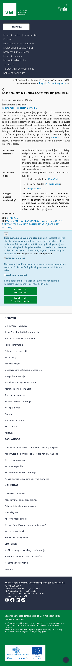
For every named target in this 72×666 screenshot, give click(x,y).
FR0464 (55, 137)
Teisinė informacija (14, 344)
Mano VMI (53, 179)
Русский (51, 83)
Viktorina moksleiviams (16, 518)
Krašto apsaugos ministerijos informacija (25, 550)
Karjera (8, 414)
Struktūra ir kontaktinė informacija (22, 332)
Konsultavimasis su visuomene (20, 338)
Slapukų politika (24, 253)
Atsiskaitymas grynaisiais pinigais (21, 500)
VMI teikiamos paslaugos (17, 460)
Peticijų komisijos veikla (16, 351)
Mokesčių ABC (12, 512)
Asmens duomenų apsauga (18, 401)
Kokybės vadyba (12, 363)
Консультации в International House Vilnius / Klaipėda (31, 453)
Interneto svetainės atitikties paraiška (23, 556)
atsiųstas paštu (34, 188)
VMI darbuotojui (52, 184)
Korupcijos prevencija (15, 376)
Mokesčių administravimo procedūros (23, 370)
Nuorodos (9, 569)
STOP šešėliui (11, 544)
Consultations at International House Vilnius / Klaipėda (31, 447)
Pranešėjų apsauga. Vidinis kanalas (21, 382)
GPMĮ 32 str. (12, 218)
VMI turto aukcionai (14, 531)
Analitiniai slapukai (15, 275)
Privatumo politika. (43, 253)
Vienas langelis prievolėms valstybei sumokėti (27, 479)
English (42, 83)
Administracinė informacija (18, 389)
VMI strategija (11, 426)
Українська (62, 83)
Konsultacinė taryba (14, 420)
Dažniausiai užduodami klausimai (21, 506)
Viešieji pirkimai (12, 407)
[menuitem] (20, 35)
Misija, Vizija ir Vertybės (16, 326)
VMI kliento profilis (14, 466)
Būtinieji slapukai (14, 258)
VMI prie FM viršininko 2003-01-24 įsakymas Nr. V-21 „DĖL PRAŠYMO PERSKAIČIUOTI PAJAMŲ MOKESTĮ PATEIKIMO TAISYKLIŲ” (32, 224)
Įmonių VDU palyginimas (16, 537)
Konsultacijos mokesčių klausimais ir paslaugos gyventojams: (35, 582)
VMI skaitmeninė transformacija (20, 472)
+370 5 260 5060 (13, 586)
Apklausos (10, 433)
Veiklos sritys (11, 357)
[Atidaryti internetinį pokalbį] (66, 660)
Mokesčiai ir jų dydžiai (15, 493)
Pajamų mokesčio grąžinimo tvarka (19, 108)
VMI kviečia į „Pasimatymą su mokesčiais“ (25, 525)
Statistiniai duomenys (15, 395)
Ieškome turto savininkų (16, 562)
